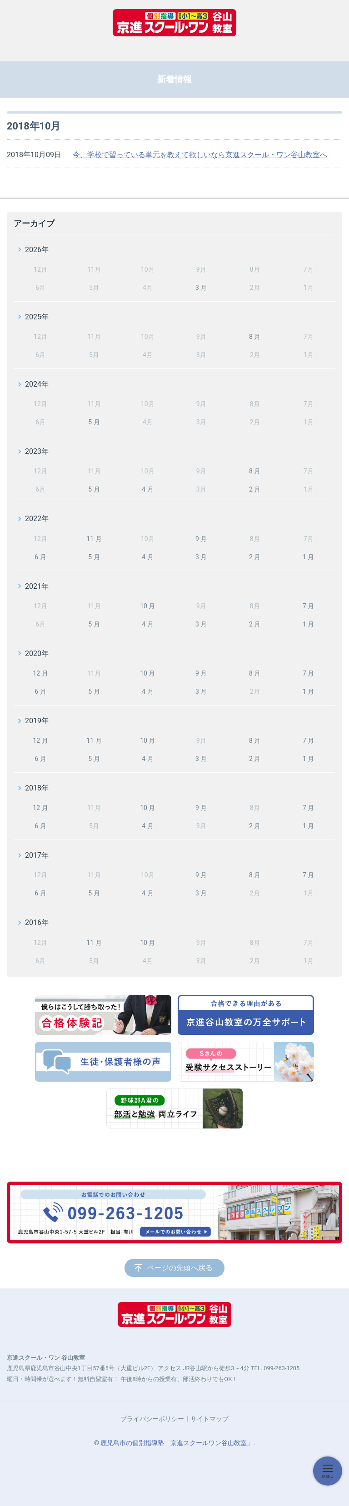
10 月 (147, 606)
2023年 (37, 451)
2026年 (37, 249)
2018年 (37, 788)
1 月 (308, 557)
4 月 (147, 489)
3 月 (201, 287)
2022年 (37, 518)
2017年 (37, 855)
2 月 (254, 489)
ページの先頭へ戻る (180, 1267)
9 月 (201, 538)
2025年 (37, 317)
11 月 (93, 538)
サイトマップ (209, 1418)
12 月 (40, 673)
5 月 (94, 422)
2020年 (37, 653)
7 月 (308, 606)
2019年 (37, 720)
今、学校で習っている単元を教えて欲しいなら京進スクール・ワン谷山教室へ (200, 154)
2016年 (37, 922)
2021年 (37, 586)
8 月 (254, 336)
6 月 (40, 557)
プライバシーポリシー (152, 1418)
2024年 (37, 384)
